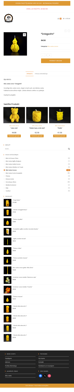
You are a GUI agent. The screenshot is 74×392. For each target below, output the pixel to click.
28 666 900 (44, 9)
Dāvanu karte (10, 179)
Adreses (7, 362)
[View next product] (69, 30)
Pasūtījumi (8, 358)
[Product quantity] (46, 55)
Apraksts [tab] (30, 74)
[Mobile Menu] (66, 18)
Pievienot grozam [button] (14, 136)
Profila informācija (11, 366)
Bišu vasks (8, 376)
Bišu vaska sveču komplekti (14, 173)
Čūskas (8, 176)
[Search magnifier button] (69, 149)
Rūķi (7, 188)
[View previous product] (65, 30)
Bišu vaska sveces (53, 46)
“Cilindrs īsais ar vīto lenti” (37, 128)
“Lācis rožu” (14, 128)
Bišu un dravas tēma (12, 158)
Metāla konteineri (11, 185)
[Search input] (36, 149)
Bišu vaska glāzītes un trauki (14, 167)
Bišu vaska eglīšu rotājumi (13, 161)
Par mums (41, 358)
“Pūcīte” (59, 128)
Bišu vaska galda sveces (13, 164)
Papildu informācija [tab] (41, 74)
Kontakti (41, 362)
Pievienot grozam (55, 61)
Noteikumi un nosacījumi (46, 366)
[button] (24, 34)
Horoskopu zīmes (11, 182)
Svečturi (8, 191)
